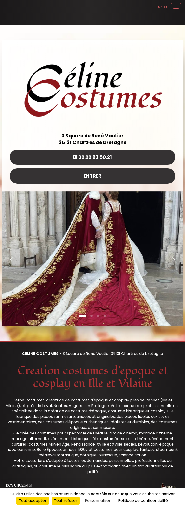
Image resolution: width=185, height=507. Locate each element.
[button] (11, 258)
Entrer (92, 176)
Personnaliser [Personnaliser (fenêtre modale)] (98, 500)
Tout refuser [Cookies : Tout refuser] (65, 500)
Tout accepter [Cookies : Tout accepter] (32, 500)
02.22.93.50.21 (92, 157)
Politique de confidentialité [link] (143, 500)
